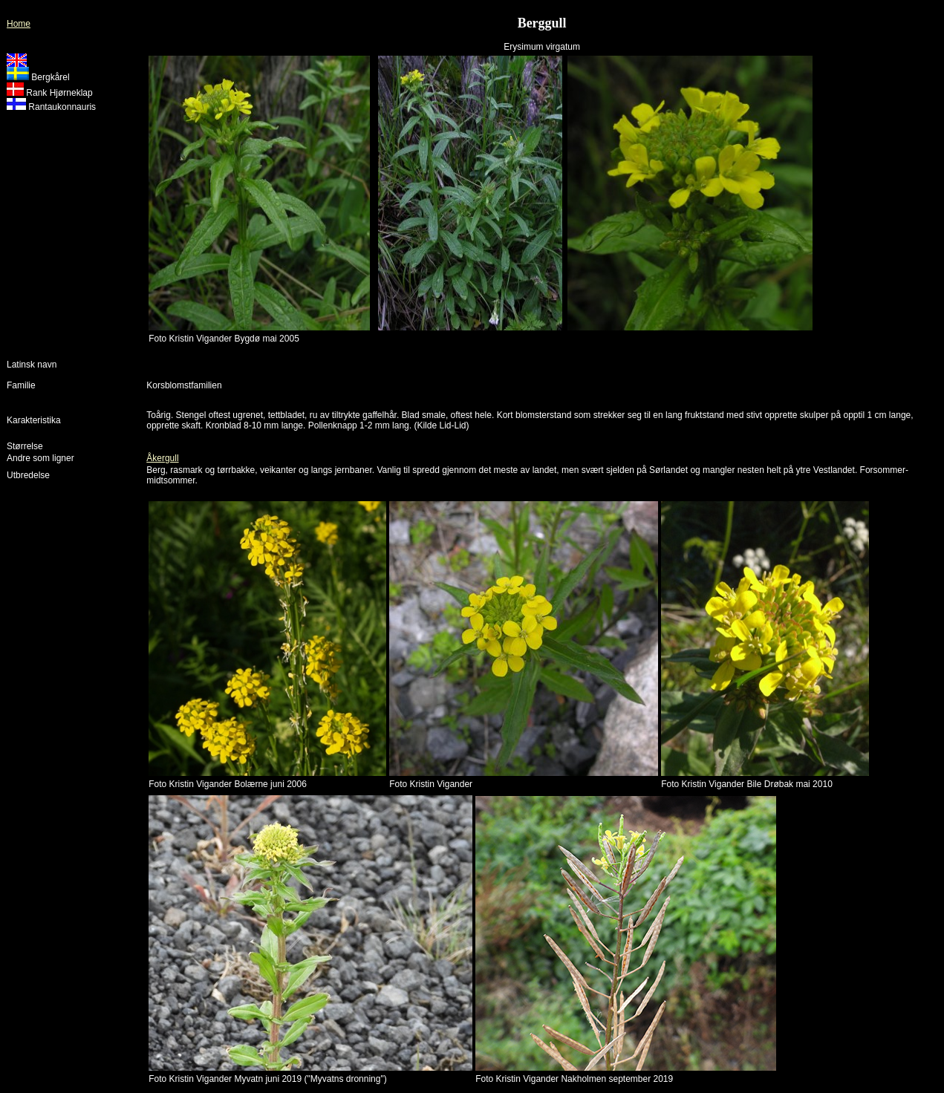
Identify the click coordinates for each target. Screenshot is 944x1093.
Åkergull (162, 458)
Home (18, 24)
